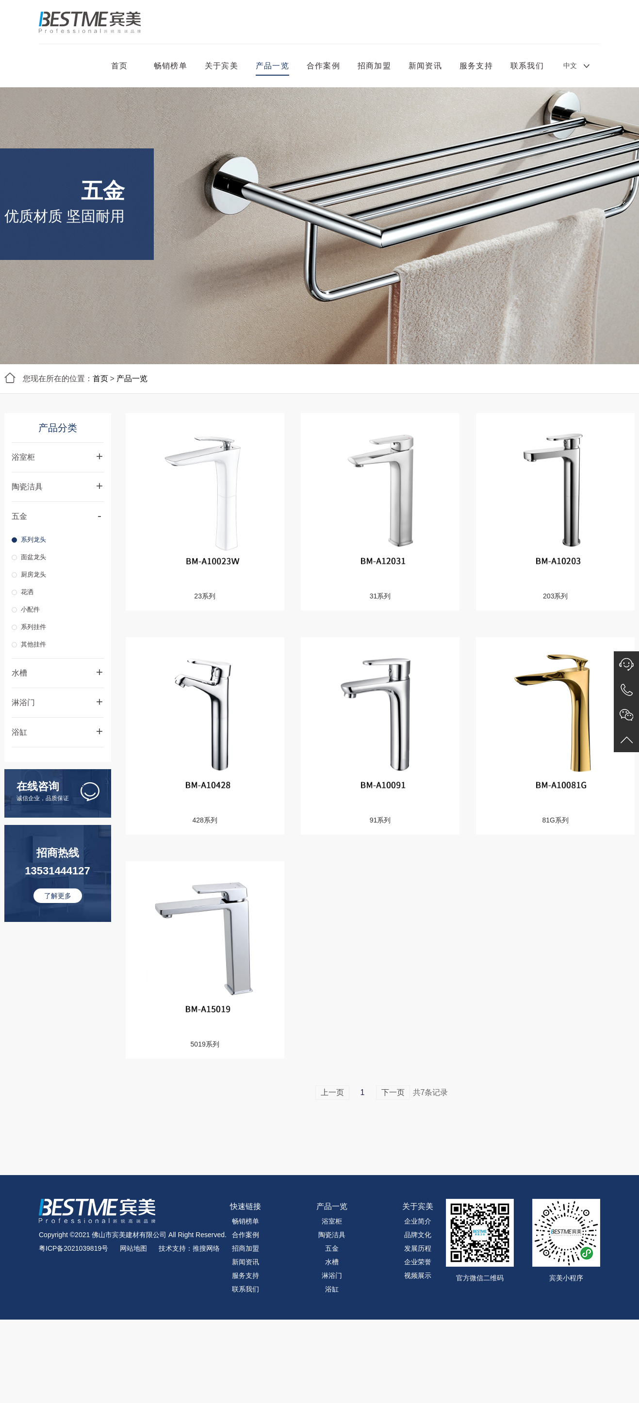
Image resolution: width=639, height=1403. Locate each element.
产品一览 (272, 66)
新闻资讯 (425, 66)
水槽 (332, 1262)
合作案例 (323, 66)
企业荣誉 (417, 1262)
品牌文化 (417, 1235)
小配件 (30, 609)
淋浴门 (332, 1275)
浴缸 (332, 1289)
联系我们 (527, 66)
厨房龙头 (33, 574)
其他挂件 (33, 644)
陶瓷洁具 (331, 1235)
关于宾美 (221, 66)
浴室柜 (332, 1221)
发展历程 (417, 1248)
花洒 (27, 592)
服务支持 (476, 66)
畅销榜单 (170, 66)
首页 (119, 66)
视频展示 (417, 1275)
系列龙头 (33, 539)
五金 (332, 1248)
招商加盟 (374, 66)
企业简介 (417, 1221)
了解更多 (57, 896)
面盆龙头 (33, 557)
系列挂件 (33, 626)
